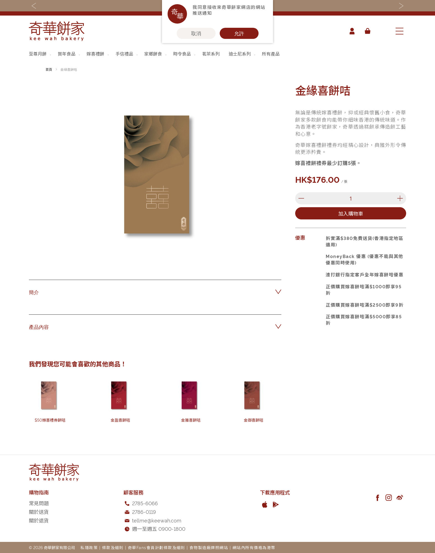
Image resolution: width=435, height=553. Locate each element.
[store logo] (56, 31)
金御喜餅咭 (253, 419)
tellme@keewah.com (156, 520)
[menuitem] (40, 54)
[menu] (217, 54)
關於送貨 (39, 511)
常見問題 (39, 502)
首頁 (48, 69)
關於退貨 (39, 520)
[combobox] (382, 31)
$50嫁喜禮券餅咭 (50, 419)
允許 (239, 33)
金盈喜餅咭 (120, 419)
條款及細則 (113, 547)
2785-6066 (145, 502)
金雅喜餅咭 (191, 419)
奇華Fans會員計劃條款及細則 (156, 547)
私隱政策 (89, 547)
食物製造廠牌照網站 (208, 547)
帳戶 (352, 31)
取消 (196, 33)
